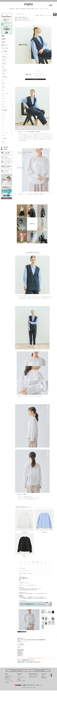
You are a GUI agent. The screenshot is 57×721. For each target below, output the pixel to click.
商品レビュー (7, 682)
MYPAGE (32, 8)
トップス (24, 19)
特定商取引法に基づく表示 (33, 676)
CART (36, 8)
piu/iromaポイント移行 (21, 680)
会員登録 (18, 679)
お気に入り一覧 (42, 15)
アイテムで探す (4, 110)
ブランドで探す (4, 51)
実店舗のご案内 (44, 677)
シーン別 (21, 20)
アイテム (21, 19)
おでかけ (3, 141)
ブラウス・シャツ (28, 19)
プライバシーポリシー (32, 677)
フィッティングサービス (9, 680)
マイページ (47, 15)
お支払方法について (8, 676)
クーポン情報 (36, 15)
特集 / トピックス (5, 45)
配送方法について (8, 677)
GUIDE (28, 8)
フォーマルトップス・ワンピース (30, 20)
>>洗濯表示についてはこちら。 (24, 582)
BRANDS (17, 8)
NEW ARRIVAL (12, 8)
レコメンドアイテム (5, 48)
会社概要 (43, 676)
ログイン (51, 15)
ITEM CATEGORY (23, 8)
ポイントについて (8, 679)
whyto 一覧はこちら (35, 79)
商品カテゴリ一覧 (17, 19)
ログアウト (23, 677)
